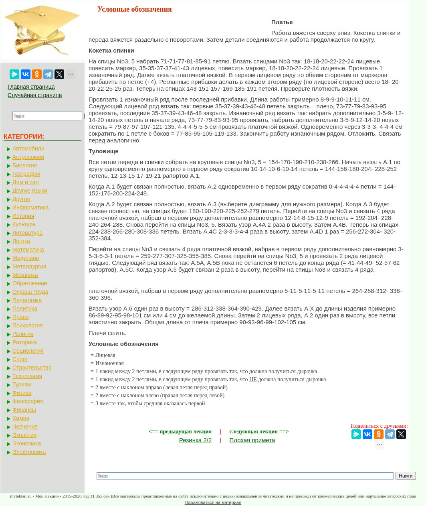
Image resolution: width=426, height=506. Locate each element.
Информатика (30, 207)
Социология (28, 350)
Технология (27, 376)
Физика (21, 393)
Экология (24, 435)
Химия (20, 418)
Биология (24, 165)
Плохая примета (252, 440)
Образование (29, 283)
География (26, 174)
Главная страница (31, 86)
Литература (27, 233)
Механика (25, 275)
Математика (28, 249)
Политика (24, 308)
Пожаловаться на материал (213, 502)
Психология (27, 325)
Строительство (31, 367)
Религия (23, 334)
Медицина (25, 258)
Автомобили (28, 148)
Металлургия (29, 266)
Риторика (24, 342)
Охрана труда (30, 292)
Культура (24, 224)
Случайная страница (35, 95)
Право (20, 317)
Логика (21, 241)
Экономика (26, 443)
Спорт (20, 359)
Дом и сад (25, 182)
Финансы (24, 409)
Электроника (29, 452)
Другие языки (29, 190)
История (23, 216)
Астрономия (28, 157)
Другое (21, 199)
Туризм (21, 384)
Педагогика (27, 300)
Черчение (25, 426)
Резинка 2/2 (195, 440)
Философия (27, 401)
